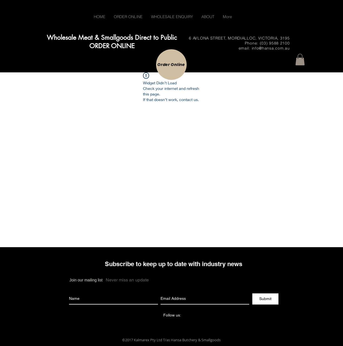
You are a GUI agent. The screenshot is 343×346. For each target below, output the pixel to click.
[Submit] (265, 299)
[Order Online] (171, 64)
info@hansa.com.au (271, 48)
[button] (300, 59)
